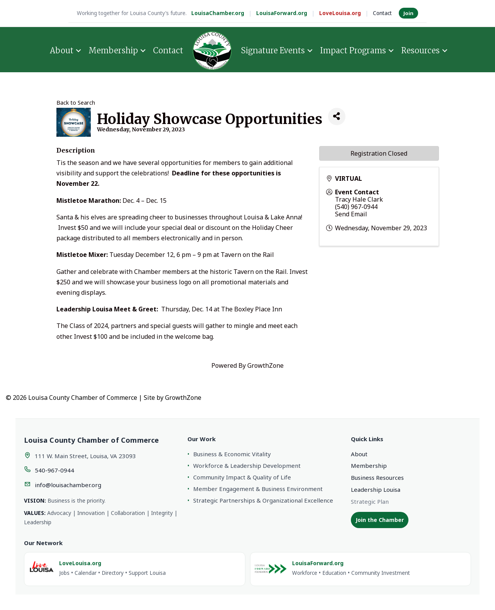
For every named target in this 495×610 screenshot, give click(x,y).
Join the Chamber (380, 519)
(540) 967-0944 (356, 206)
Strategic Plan (370, 501)
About (61, 50)
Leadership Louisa (375, 489)
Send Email (351, 214)
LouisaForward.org (281, 13)
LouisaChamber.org (217, 13)
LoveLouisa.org (340, 13)
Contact (382, 13)
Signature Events (273, 50)
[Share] (336, 116)
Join (408, 13)
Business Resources (377, 477)
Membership (113, 50)
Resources (420, 50)
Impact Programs (353, 50)
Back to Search (75, 102)
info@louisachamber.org (68, 485)
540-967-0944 (54, 470)
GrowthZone (265, 365)
